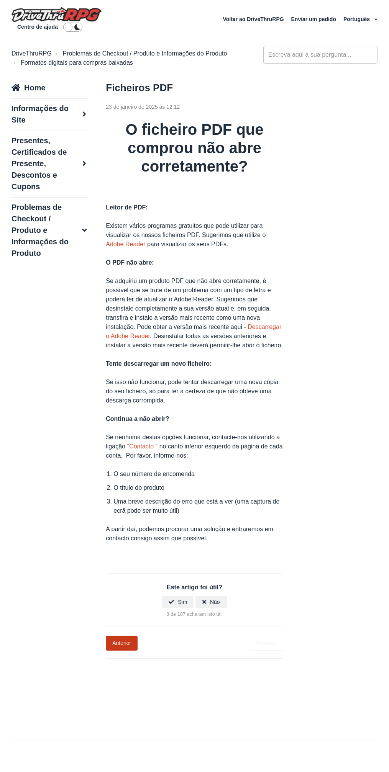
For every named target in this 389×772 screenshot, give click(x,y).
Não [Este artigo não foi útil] (215, 602)
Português (357, 19)
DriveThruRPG (31, 53)
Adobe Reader (125, 244)
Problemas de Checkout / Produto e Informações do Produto (145, 53)
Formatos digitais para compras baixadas (77, 62)
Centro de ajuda (37, 27)
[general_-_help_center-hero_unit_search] (320, 55)
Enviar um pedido (314, 19)
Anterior (121, 643)
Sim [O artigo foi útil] (182, 602)
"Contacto (140, 446)
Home (35, 87)
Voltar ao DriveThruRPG (254, 19)
